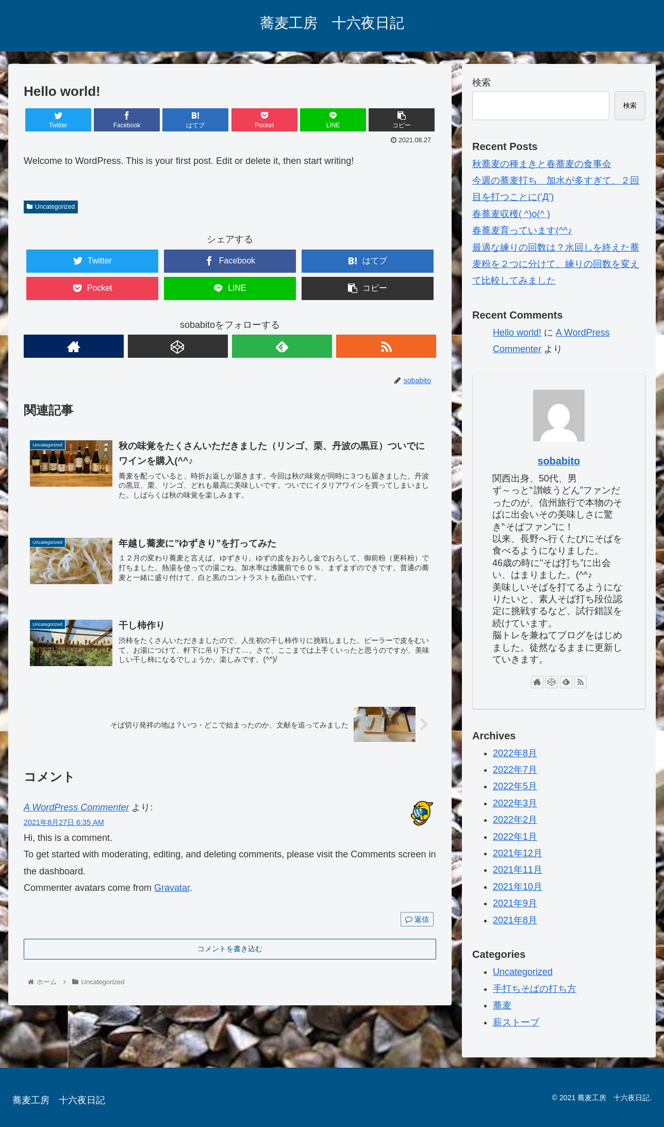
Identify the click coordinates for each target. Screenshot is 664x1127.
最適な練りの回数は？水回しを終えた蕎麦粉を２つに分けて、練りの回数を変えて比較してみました (555, 264)
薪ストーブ (516, 1022)
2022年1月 (515, 837)
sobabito (559, 461)
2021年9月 (515, 903)
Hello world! (517, 332)
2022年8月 (515, 753)
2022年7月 (515, 770)
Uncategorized (51, 206)
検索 (481, 82)
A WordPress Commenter (76, 807)
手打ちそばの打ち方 (534, 989)
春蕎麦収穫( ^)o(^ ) (511, 214)
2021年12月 (517, 853)
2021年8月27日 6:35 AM (64, 822)
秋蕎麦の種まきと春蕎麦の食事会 (541, 164)
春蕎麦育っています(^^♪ (522, 230)
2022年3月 (515, 803)
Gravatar (172, 888)
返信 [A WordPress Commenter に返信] (417, 919)
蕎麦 (502, 1005)
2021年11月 (517, 870)
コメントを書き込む (229, 948)
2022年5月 (515, 786)
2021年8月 (515, 920)
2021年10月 (517, 887)
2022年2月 (515, 820)
